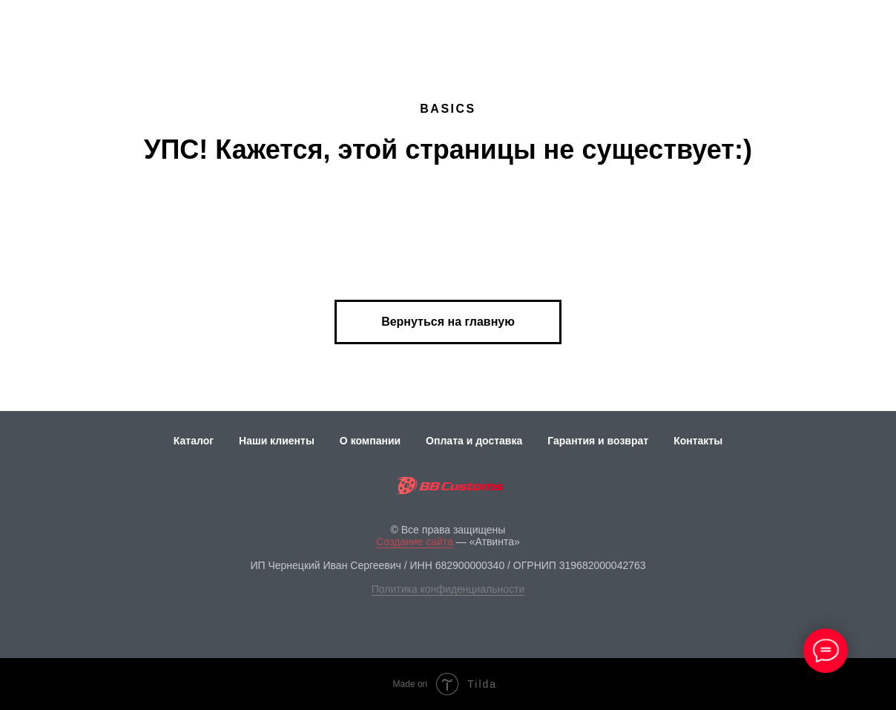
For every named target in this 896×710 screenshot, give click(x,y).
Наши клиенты (276, 441)
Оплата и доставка (474, 441)
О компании (370, 441)
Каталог (194, 441)
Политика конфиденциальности (448, 589)
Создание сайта (414, 542)
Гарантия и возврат (597, 441)
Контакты (697, 441)
